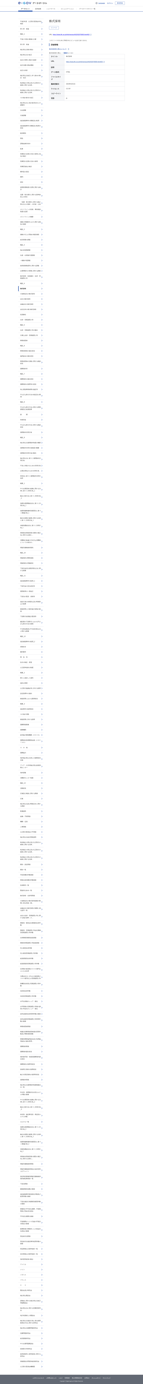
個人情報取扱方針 (77, 1378)
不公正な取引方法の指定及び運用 (30, 396)
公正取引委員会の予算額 (28, 832)
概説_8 (22, 402)
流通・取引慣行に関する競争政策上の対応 (30, 196)
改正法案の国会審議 (26, 65)
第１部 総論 (24, 29)
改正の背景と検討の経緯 (28, 60)
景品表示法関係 (25, 1236)
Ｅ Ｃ (23, 1285)
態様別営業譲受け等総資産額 (29, 943)
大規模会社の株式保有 (27, 294)
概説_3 (22, 245)
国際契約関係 (24, 1046)
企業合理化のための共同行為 (29, 471)
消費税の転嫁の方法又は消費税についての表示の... (30, 541)
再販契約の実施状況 (26, 563)
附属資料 (23, 811)
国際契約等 (24, 368)
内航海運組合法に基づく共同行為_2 (30, 1150)
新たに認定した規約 (26, 678)
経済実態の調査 (25, 239)
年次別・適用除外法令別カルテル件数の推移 (30, 1093)
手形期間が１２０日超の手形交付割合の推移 (30, 1222)
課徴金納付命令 (25, 143)
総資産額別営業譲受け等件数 (29, 963)
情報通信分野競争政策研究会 (29, 1361)
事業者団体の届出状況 (27, 351)
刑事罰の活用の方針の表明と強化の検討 (30, 155)
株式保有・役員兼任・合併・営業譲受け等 (30, 277)
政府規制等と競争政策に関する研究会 (30, 1355)
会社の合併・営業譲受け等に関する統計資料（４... (30, 917)
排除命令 (23, 647)
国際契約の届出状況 (26, 379)
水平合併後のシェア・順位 (29, 1001)
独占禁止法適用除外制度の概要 (30, 442)
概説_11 (23, 575)
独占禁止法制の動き (26, 49)
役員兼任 (23, 314)
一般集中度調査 (25, 260)
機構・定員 (24, 821)
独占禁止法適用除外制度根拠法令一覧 (30, 1086)
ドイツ (22, 1269)
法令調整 (23, 110)
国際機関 (23, 730)
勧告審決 (23, 133)
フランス (23, 1280)
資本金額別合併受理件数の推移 (30, 1014)
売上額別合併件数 (26, 948)
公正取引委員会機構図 (28, 1366)
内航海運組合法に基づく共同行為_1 (30, 526)
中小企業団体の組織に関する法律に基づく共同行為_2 (30, 1101)
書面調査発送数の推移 (27, 1189)
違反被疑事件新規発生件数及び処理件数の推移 (30, 1195)
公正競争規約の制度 (26, 667)
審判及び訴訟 (24, 171)
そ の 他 (24, 747)
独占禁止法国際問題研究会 (29, 1328)
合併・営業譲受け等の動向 (29, 330)
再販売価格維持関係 (26, 1164)
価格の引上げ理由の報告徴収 (29, 234)
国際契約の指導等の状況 (28, 384)
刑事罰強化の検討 (26, 166)
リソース (54, 28)
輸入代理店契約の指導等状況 (29, 1074)
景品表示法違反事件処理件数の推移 (30, 1242)
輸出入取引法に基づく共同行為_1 (30, 497)
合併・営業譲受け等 (26, 320)
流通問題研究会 (25, 1333)
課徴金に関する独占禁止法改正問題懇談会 (30, 1302)
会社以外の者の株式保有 (28, 309)
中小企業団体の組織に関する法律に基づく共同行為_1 (30, 490)
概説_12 (23, 636)
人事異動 (23, 827)
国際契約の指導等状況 (27, 1064)
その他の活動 (24, 714)
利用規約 (67, 1378)
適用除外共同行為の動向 (28, 453)
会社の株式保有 (25, 299)
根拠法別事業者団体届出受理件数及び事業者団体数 (30, 1033)
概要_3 (22, 704)
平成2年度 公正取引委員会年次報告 (30, 22)
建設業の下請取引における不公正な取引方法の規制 (30, 623)
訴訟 (21, 182)
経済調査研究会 (25, 1338)
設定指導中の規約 (26, 693)
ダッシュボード (96, 1378)
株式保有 (23, 288)
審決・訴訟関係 (25, 864)
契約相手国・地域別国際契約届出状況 (30, 1058)
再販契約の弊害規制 (26, 558)
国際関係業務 (24, 724)
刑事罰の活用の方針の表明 (29, 161)
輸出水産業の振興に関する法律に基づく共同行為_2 (30, 1135)
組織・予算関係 (25, 816)
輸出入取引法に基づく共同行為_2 (30, 1108)
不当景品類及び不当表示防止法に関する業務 (30, 630)
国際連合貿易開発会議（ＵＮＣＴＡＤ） (30, 741)
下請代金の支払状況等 (27, 586)
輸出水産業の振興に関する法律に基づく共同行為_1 (30, 519)
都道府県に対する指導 (27, 719)
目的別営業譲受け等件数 (28, 996)
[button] (100, 3)
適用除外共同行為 (26, 432)
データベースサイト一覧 (87, 9)
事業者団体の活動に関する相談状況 (30, 362)
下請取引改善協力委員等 (28, 616)
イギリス (23, 1275)
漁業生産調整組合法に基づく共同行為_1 (30, 504)
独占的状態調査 (25, 250)
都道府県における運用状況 (29, 698)
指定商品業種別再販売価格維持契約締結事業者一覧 (30, 1177)
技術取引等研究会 (26, 1349)
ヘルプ (60, 1378)
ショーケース (51, 9)
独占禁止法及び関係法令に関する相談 (30, 805)
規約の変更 (24, 683)
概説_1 (22, 34)
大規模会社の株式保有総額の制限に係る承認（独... (30, 902)
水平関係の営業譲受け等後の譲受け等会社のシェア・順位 (30, 1007)
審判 (21, 177)
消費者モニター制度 (26, 778)
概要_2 (22, 672)
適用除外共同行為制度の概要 (29, 448)
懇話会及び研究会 (26, 1290)
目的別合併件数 (25, 991)
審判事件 (23, 652)
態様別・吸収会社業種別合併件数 (30, 924)
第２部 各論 (24, 44)
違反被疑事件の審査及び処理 (29, 120)
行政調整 (23, 115)
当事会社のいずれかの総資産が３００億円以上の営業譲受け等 (30, 977)
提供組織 (38, 9)
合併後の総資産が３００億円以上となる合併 (30, 970)
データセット (25, 9)
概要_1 (22, 483)
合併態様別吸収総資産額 (28, 937)
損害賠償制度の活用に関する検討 (30, 188)
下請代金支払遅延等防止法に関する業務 (30, 569)
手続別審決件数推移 (26, 875)
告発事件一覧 (24, 885)
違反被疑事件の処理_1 (27, 581)
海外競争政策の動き (26, 1259)
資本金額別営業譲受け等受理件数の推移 (30, 1020)
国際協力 (23, 753)
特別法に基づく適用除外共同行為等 (30, 477)
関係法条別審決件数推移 (28, 880)
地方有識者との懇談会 (27, 1315)
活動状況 (23, 788)
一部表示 (65, 53)
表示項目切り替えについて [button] (59, 49)
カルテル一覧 (24, 1122)
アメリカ (23, 1264)
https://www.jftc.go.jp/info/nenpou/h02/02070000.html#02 (71, 34)
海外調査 (23, 772)
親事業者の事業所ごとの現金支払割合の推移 (30, 1230)
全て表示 (70, 53)
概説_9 (22, 437)
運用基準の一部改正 (26, 591)
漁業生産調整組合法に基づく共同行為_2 (30, 1128)
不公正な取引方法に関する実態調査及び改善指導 (30, 408)
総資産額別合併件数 (26, 958)
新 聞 (24, 414)
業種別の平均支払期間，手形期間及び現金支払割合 (30, 1210)
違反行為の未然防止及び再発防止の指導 (30, 603)
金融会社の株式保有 (26, 304)
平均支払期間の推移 (26, 1216)
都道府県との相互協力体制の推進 (30, 610)
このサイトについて (38, 1378)
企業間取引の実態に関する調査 (30, 271)
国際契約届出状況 (26, 1051)
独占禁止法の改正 (26, 55)
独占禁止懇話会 (25, 1295)
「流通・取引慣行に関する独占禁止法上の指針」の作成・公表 (30, 203)
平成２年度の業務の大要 (28, 39)
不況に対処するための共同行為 (30, 465)
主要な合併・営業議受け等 (29, 335)
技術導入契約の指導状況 (28, 1069)
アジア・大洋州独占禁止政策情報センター (30, 766)
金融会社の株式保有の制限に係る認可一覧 (30, 909)
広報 (21, 798)
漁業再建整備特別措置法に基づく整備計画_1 (30, 512)
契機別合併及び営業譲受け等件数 (30, 985)
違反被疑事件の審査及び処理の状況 (30, 127)
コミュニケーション (67, 9)
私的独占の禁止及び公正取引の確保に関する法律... (30, 84)
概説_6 (22, 345)
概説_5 (22, 325)
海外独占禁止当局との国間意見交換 (30, 759)
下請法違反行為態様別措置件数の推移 (30, 1203)
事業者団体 (24, 340)
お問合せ (86, 1378)
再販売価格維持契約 (26, 547)
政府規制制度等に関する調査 (29, 265)
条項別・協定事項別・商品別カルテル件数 (30, 1115)
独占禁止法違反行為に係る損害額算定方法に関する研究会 (30, 1322)
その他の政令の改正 (26, 97)
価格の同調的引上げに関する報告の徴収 (30, 223)
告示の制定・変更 (26, 662)
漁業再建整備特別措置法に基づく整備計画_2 (30, 1143)
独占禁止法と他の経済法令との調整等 (30, 104)
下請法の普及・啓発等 (27, 596)
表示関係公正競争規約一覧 (29, 1254)
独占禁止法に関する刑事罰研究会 (30, 1309)
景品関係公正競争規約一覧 (29, 1249)
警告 (21, 138)
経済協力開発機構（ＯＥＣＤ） (30, 735)
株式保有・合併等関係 (27, 895)
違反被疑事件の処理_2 (27, 641)
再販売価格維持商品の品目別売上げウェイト (30, 1170)
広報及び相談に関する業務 (29, 793)
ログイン (110, 3)
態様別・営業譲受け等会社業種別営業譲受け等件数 (30, 931)
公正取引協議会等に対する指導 (30, 688)
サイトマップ (106, 1378)
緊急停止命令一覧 (26, 890)
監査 (21, 149)
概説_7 (22, 374)
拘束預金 (23, 420)
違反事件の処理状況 (26, 709)
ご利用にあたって (51, 1378)
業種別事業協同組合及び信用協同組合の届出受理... (30, 1040)
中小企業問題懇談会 (26, 1343)
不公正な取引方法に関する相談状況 (30, 426)
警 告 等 (24, 657)
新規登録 (120, 3)
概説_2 (22, 229)
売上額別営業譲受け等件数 (29, 953)
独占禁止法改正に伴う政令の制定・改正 (30, 76)
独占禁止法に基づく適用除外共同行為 (30, 459)
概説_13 (23, 783)
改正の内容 (24, 70)
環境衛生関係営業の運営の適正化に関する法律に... (30, 534)
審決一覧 (23, 869)
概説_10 (23, 553)
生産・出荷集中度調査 (27, 255)
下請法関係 (24, 1184)
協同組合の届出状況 (26, 356)
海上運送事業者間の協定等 (29, 389)
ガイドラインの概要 (26, 217)
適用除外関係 (24, 1080)
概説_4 (22, 283)
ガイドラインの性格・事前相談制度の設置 (30, 210)
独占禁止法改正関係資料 (28, 837)
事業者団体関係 (25, 1026)
